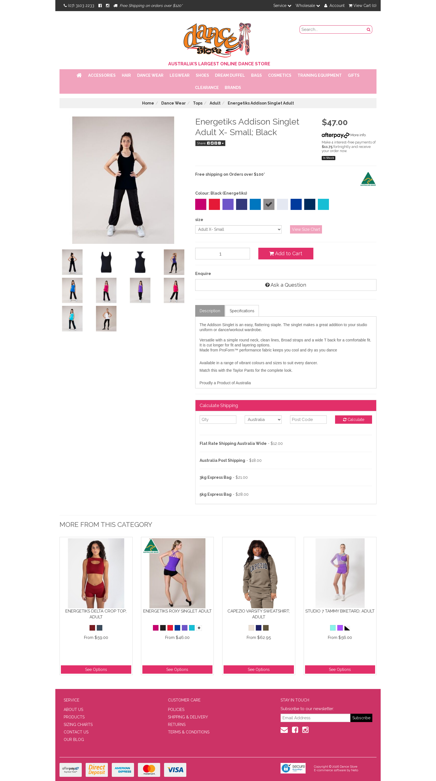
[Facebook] (100, 5)
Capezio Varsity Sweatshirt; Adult (258, 614)
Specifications (242, 311)
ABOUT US (73, 709)
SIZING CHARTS (78, 724)
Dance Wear (150, 75)
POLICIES (176, 709)
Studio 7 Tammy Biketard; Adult (340, 611)
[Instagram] (107, 5)
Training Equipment (320, 75)
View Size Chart (306, 229)
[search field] (332, 29)
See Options (96, 669)
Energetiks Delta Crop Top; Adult (96, 614)
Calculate (353, 419)
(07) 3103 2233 (79, 5)
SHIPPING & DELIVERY (188, 717)
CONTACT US (76, 732)
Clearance (207, 87)
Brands (233, 87)
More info (344, 135)
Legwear (180, 75)
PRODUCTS (74, 717)
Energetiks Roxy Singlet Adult (177, 611)
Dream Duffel (230, 75)
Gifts (354, 75)
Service (282, 5)
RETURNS (176, 724)
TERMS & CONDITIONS (188, 732)
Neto (354, 770)
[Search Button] (368, 29)
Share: (210, 143)
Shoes (202, 75)
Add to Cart (285, 253)
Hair (126, 75)
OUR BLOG (74, 739)
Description (210, 311)
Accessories (102, 75)
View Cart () (362, 5)
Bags (256, 75)
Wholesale (308, 5)
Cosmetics (279, 75)
